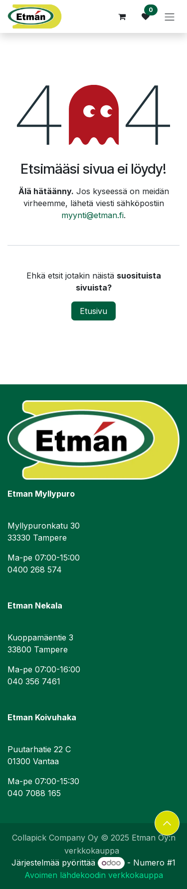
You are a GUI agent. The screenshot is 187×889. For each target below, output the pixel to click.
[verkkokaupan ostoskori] (122, 16)
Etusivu (93, 311)
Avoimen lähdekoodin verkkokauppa (93, 875)
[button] (167, 823)
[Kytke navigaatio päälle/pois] (170, 16)
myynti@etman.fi (92, 215)
